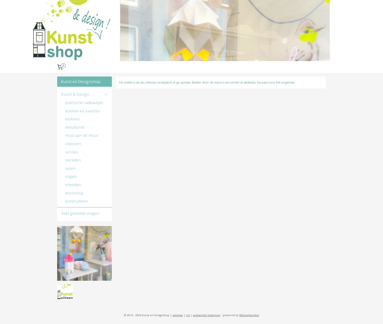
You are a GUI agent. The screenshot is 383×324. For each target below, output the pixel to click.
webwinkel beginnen (206, 315)
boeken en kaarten (82, 111)
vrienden (73, 184)
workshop (74, 193)
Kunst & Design (84, 94)
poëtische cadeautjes (84, 102)
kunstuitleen (76, 201)
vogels (71, 176)
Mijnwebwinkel (249, 315)
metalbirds (75, 127)
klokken (72, 119)
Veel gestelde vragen (80, 213)
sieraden (73, 160)
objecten (73, 143)
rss (188, 315)
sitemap (177, 315)
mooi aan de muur (81, 135)
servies (71, 152)
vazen (70, 168)
